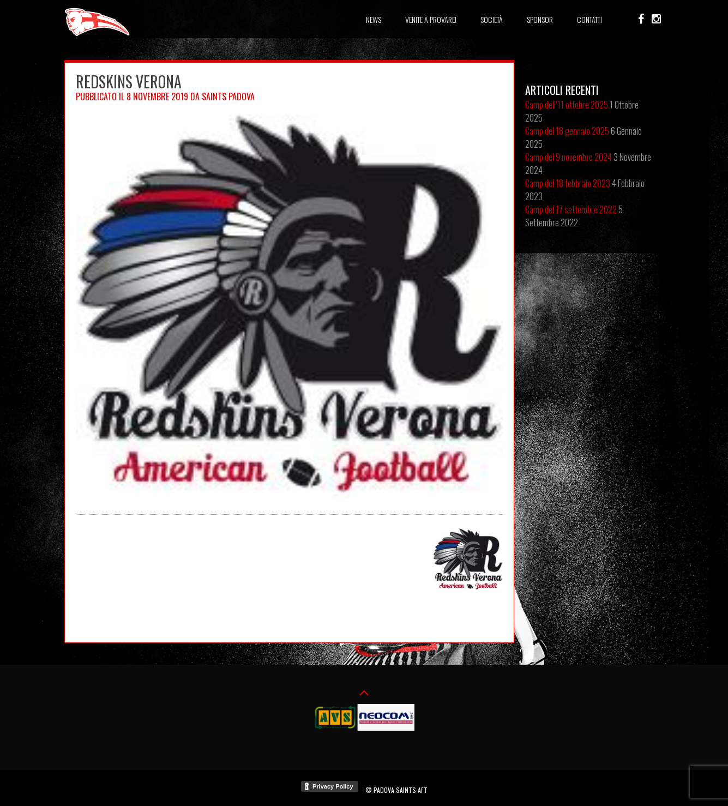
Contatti (589, 19)
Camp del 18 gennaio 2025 (567, 130)
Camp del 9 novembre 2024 (568, 157)
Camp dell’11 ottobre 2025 (566, 104)
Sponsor (540, 19)
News (373, 19)
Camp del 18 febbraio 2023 (567, 183)
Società (491, 19)
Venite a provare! (430, 19)
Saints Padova (228, 96)
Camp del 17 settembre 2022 (571, 209)
